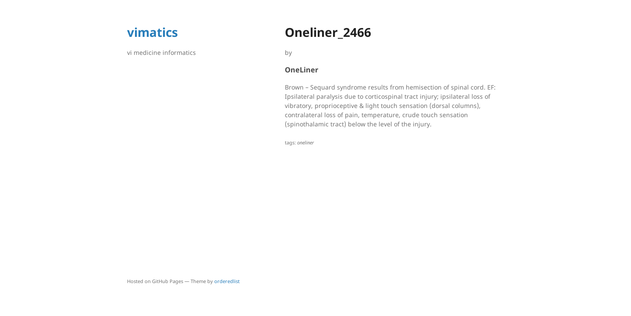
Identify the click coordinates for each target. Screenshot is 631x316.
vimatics (152, 32)
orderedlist (227, 281)
